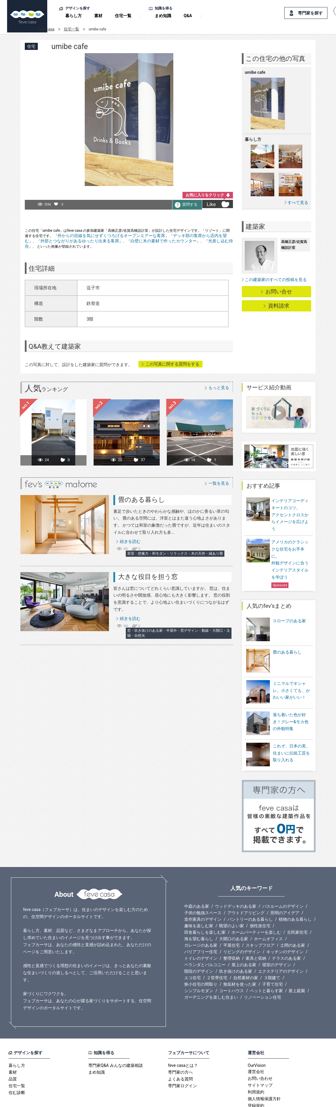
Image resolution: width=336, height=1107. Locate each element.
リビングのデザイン (241, 924)
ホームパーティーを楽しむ (256, 905)
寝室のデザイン (276, 937)
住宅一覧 (123, 15)
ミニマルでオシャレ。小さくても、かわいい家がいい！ (291, 675)
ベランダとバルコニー (205, 937)
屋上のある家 (243, 937)
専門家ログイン (182, 1058)
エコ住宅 (192, 950)
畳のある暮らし (141, 499)
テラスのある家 (286, 931)
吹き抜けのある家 (235, 944)
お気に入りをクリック (205, 195)
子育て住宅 (272, 957)
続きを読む (130, 541)
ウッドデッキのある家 (235, 879)
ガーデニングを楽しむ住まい (211, 970)
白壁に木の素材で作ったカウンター (164, 241)
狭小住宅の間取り (200, 957)
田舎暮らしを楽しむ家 (205, 905)
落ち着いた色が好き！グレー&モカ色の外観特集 (291, 702)
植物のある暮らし (295, 892)
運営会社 (256, 1044)
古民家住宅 (297, 905)
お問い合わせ (260, 1051)
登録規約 (256, 1078)
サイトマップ (260, 1058)
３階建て (272, 950)
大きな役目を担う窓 (148, 576)
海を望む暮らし (198, 911)
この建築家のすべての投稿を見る (276, 279)
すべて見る (298, 202)
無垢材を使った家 (239, 957)
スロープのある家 (289, 620)
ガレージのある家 (200, 918)
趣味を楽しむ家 (198, 898)
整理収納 (231, 931)
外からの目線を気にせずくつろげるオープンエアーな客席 (111, 235)
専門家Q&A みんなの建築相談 (115, 1038)
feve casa (46, 29)
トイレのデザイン (200, 931)
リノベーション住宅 (262, 970)
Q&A (188, 15)
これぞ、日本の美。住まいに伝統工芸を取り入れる (291, 730)
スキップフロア (260, 918)
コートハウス (231, 963)
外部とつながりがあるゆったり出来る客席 (79, 241)
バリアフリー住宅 (200, 924)
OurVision (257, 1038)
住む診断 (17, 1065)
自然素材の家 (245, 950)
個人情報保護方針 (264, 1071)
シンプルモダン (198, 963)
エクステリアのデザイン (281, 944)
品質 (13, 1051)
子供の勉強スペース (202, 885)
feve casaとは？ (183, 1038)
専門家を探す (310, 13)
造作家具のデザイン (202, 892)
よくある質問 (180, 1051)
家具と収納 (256, 931)
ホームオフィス (268, 911)
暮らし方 (73, 15)
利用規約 (256, 1064)
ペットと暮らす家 (266, 963)
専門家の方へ (180, 1045)
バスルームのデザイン (283, 879)
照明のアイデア (284, 885)
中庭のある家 (196, 879)
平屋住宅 (231, 918)
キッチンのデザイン (285, 924)
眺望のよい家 (231, 898)
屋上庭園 (296, 963)
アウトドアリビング (246, 885)
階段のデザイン (198, 944)
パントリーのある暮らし (250, 892)
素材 (98, 15)
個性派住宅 (260, 898)
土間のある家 (292, 918)
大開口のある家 (233, 911)
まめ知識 (163, 15)
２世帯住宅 (217, 950)
